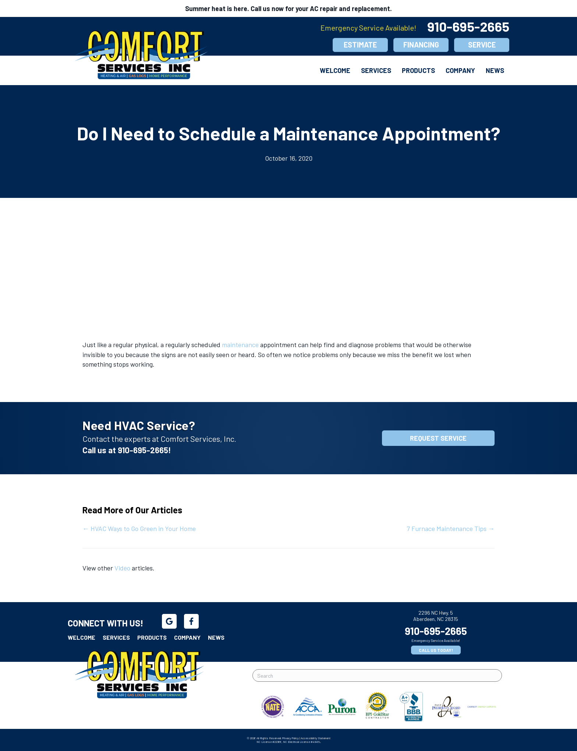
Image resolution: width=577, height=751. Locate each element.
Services (376, 70)
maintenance (240, 344)
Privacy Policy (290, 738)
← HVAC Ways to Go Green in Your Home (139, 528)
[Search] (377, 675)
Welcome (335, 70)
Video (122, 568)
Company (460, 70)
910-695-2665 (468, 26)
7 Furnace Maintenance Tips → (451, 528)
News (495, 70)
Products (418, 70)
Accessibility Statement (315, 738)
